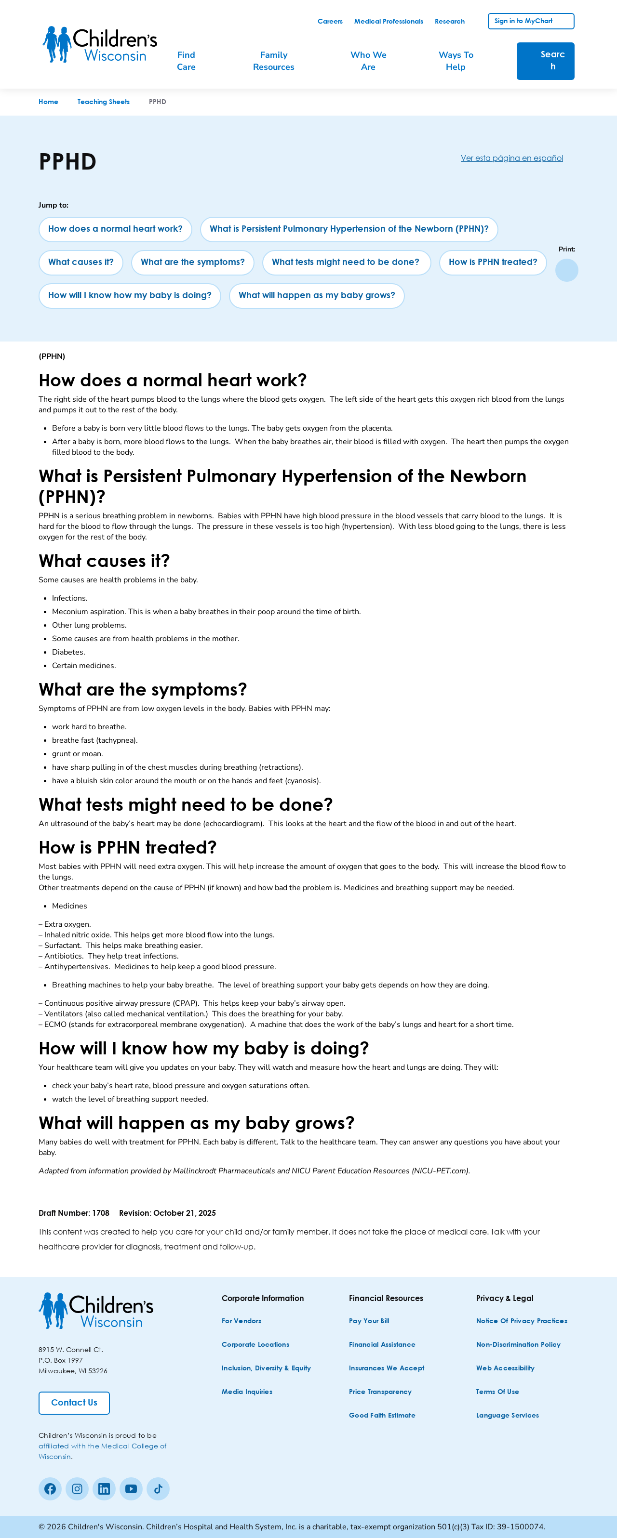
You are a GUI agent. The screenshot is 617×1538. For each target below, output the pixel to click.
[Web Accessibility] (505, 1369)
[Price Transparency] (380, 1392)
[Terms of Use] (497, 1392)
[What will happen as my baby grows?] (317, 296)
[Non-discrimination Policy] (518, 1345)
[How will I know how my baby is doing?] (130, 296)
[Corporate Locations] (255, 1345)
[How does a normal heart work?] (115, 229)
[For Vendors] (241, 1321)
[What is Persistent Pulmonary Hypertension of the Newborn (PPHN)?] (349, 229)
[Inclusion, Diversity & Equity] (266, 1369)
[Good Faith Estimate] (382, 1416)
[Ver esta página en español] (519, 157)
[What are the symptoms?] (193, 263)
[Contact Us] (74, 1403)
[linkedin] (104, 1488)
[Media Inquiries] (247, 1392)
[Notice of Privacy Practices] (521, 1321)
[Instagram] (77, 1488)
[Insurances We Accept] (386, 1369)
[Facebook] (50, 1488)
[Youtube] (131, 1488)
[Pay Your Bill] (369, 1321)
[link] (330, 21)
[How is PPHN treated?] (493, 263)
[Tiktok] (158, 1488)
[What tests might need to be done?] (346, 263)
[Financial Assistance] (382, 1345)
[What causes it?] (81, 263)
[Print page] (566, 270)
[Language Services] (507, 1416)
